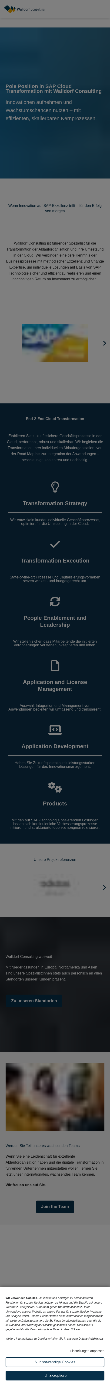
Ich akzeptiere (55, 1375)
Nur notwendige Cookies (55, 1362)
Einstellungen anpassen (87, 1351)
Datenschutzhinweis (91, 1338)
